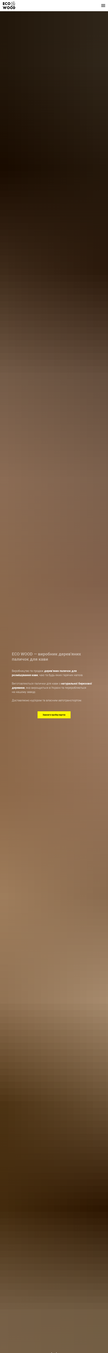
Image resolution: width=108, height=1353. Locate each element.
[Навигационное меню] (103, 5)
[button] (54, 714)
